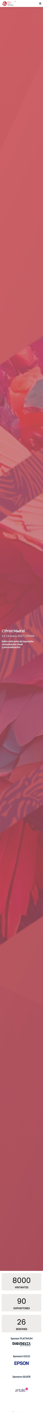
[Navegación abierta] (40, 3)
